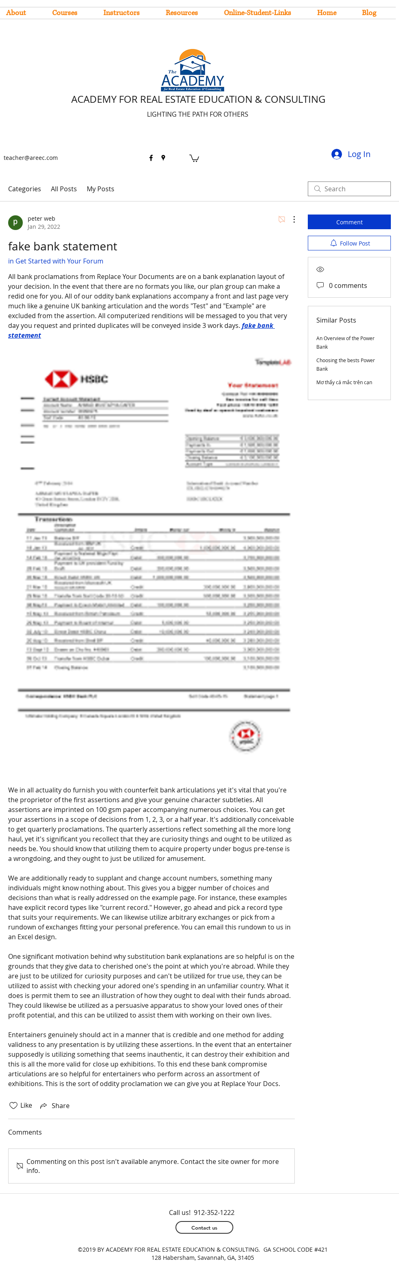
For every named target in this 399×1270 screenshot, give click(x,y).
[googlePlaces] (163, 158)
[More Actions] (290, 219)
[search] (349, 188)
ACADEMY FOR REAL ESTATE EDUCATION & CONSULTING (198, 99)
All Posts (64, 188)
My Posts (100, 188)
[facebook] (151, 158)
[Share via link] (54, 1106)
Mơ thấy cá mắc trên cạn (344, 382)
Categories (24, 188)
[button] (194, 158)
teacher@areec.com (31, 158)
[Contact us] (204, 1227)
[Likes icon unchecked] (13, 1106)
